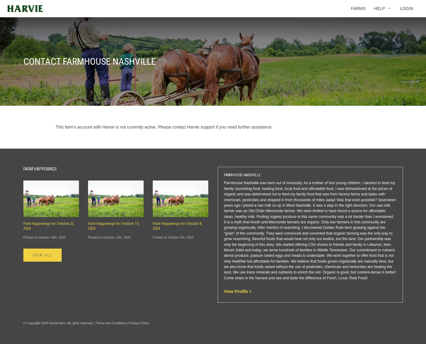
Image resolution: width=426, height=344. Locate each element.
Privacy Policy (139, 323)
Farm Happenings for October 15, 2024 (113, 226)
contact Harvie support (193, 127)
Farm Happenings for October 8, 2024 (177, 226)
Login (406, 8)
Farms (358, 8)
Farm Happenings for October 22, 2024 (49, 226)
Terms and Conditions (111, 323)
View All (42, 255)
